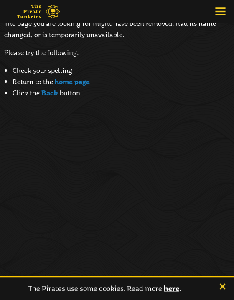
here (171, 288)
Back (49, 93)
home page (72, 82)
